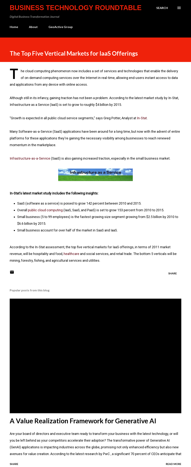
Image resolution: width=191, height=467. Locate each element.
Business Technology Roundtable (76, 8)
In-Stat (142, 118)
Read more (173, 464)
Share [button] (172, 273)
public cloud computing (45, 210)
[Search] (162, 7)
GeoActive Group (60, 27)
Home (14, 27)
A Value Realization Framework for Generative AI (83, 421)
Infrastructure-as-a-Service (30, 158)
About (33, 27)
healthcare (71, 254)
